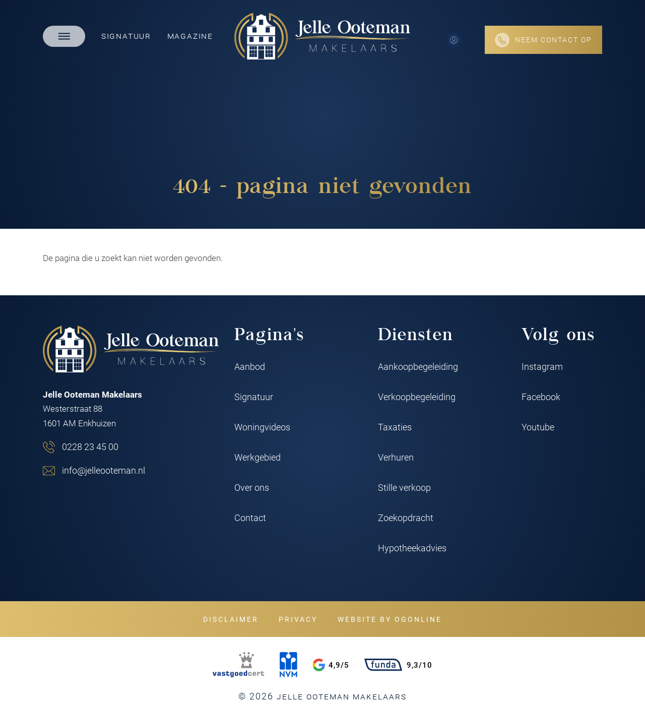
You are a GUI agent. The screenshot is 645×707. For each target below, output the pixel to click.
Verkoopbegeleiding (417, 397)
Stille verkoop (404, 487)
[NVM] (288, 664)
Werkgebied (257, 457)
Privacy (298, 619)
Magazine (190, 35)
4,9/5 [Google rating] (331, 665)
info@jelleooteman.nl (103, 470)
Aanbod (249, 366)
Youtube (538, 427)
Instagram (542, 366)
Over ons (251, 487)
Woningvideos (262, 427)
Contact (250, 517)
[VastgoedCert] (238, 664)
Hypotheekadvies (412, 548)
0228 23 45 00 (90, 446)
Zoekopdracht (405, 517)
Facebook (541, 397)
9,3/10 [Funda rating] (398, 664)
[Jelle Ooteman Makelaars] (322, 36)
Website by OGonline (390, 619)
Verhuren (396, 457)
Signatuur (126, 35)
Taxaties (395, 427)
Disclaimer (231, 619)
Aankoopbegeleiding (418, 366)
